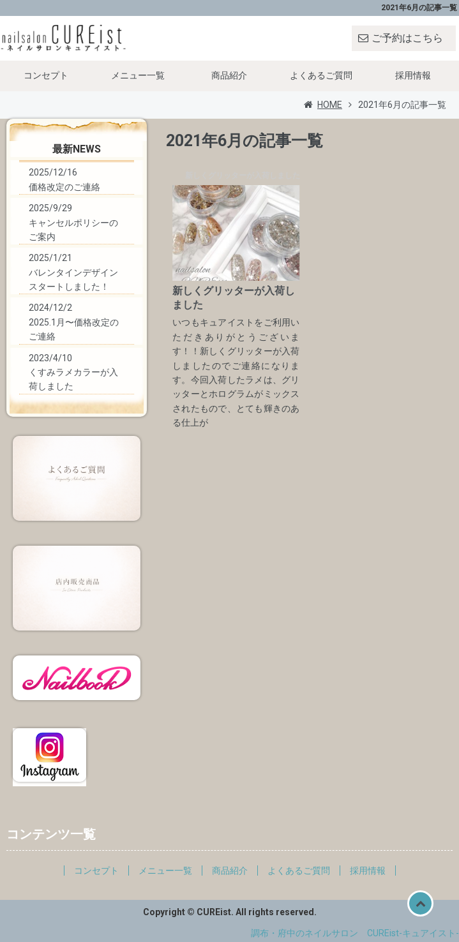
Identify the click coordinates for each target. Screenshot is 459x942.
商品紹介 (229, 75)
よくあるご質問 (321, 75)
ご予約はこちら (407, 38)
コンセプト (46, 75)
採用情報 (413, 75)
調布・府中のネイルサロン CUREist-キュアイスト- (355, 933)
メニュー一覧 (138, 75)
